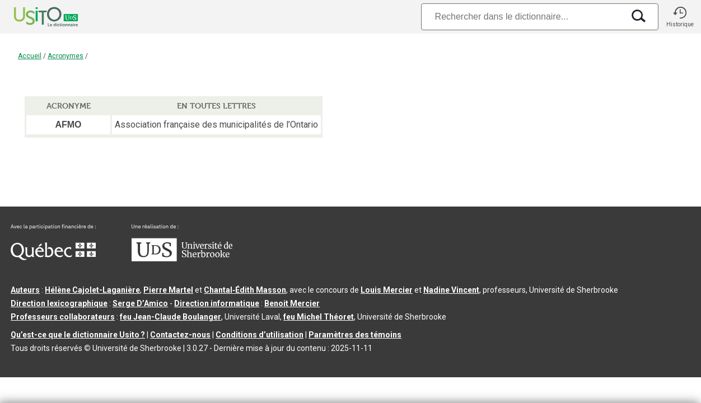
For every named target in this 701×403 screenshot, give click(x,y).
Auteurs (25, 289)
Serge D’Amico (140, 303)
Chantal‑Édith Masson (245, 289)
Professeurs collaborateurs (63, 316)
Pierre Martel (168, 289)
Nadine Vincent (451, 289)
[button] (680, 17)
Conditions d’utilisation (259, 334)
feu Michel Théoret (318, 316)
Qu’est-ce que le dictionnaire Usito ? (78, 334)
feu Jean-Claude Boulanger (170, 316)
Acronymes (65, 56)
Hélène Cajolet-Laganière (92, 289)
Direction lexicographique (59, 303)
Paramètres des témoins (355, 334)
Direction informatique (216, 303)
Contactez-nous (180, 334)
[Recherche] (522, 16)
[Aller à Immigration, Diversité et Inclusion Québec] (53, 257)
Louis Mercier (387, 289)
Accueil (29, 56)
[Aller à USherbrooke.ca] (182, 258)
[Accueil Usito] (33, 17)
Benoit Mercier (292, 303)
